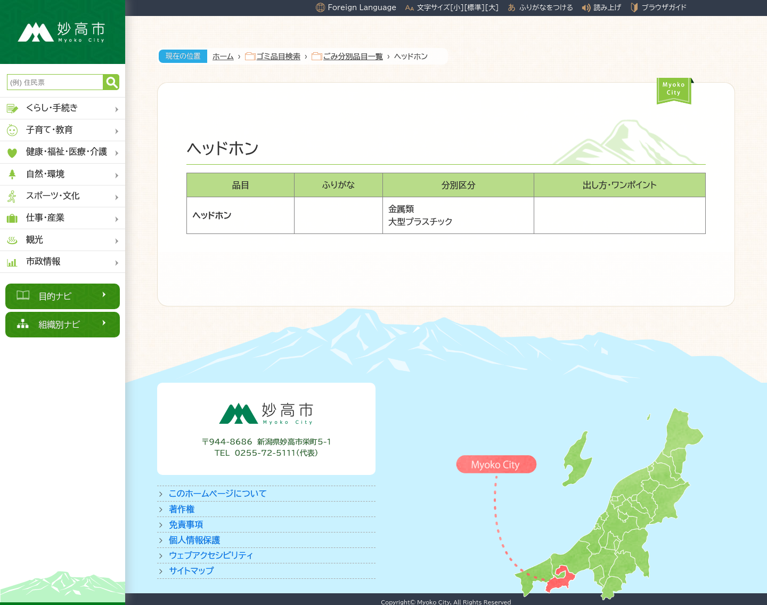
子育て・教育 (39, 130)
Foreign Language (362, 7)
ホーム (223, 56)
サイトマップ (191, 571)
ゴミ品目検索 (278, 56)
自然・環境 (34, 174)
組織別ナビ (59, 324)
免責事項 (186, 524)
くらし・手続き (41, 108)
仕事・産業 (34, 218)
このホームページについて (218, 493)
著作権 (181, 509)
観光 (24, 240)
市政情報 (32, 262)
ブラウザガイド (664, 7)
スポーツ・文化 (42, 196)
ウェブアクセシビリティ (211, 555)
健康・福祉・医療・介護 (56, 152)
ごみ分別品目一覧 (353, 56)
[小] (457, 7)
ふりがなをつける (546, 7)
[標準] (474, 7)
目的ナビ (55, 296)
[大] (492, 7)
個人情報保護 (194, 540)
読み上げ (608, 7)
